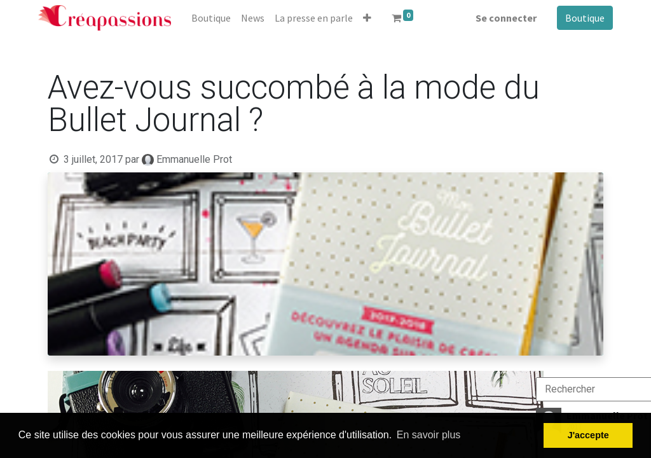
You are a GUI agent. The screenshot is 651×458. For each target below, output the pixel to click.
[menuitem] (211, 18)
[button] (367, 18)
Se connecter (506, 17)
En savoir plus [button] (429, 434)
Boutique (585, 17)
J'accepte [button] (588, 435)
